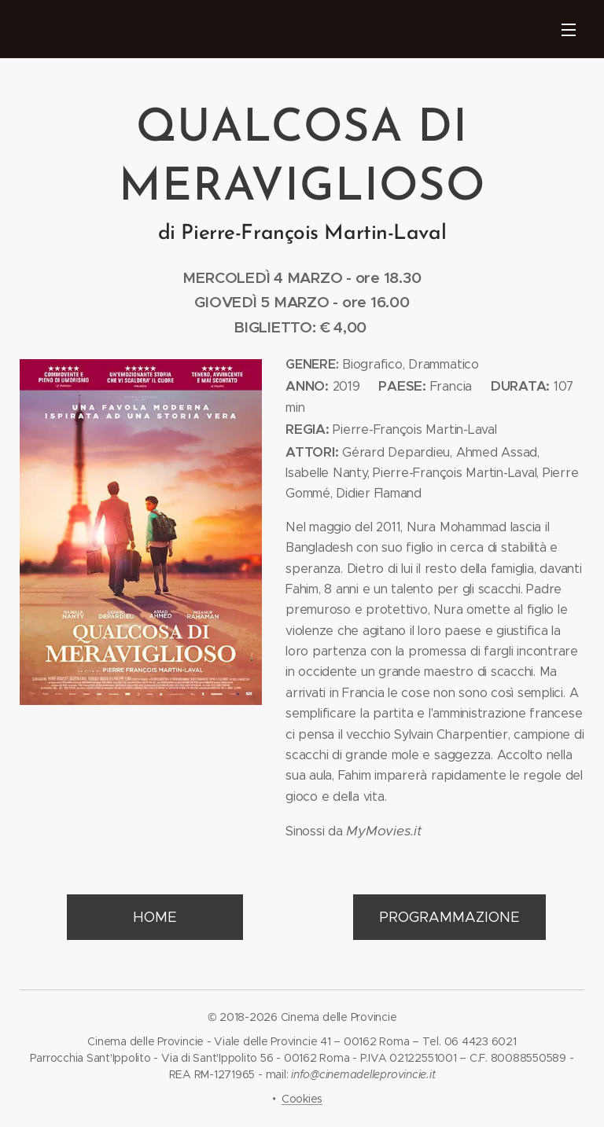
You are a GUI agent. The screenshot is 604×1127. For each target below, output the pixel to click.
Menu (569, 30)
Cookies (302, 1099)
